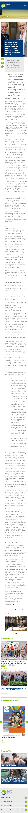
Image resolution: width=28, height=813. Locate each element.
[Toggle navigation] (25, 5)
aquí (13, 604)
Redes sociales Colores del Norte (14, 810)
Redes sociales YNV (14, 806)
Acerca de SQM (14, 798)
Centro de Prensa (5, 16)
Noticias (2, 17)
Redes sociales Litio (14, 802)
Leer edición (4, 742)
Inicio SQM (3, 15)
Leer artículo (4, 668)
